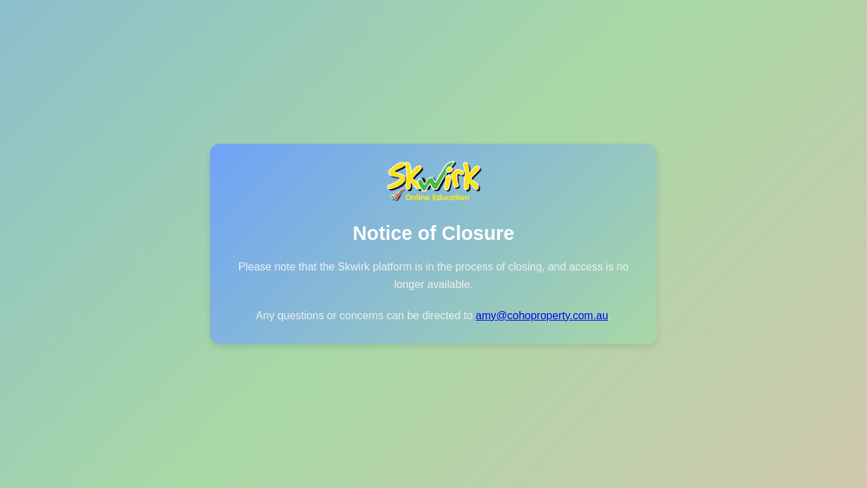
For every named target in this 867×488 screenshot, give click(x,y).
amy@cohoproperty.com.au (541, 315)
